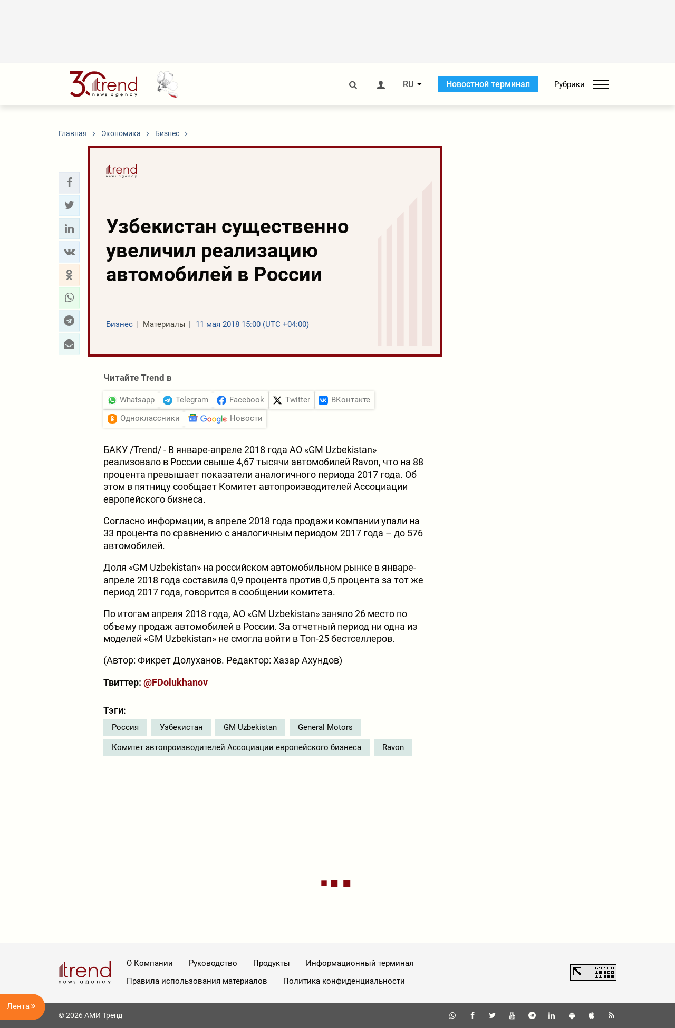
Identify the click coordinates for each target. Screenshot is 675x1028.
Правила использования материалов (197, 981)
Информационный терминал (360, 963)
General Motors (325, 727)
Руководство (213, 963)
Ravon (393, 747)
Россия (125, 727)
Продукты (271, 963)
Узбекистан (181, 727)
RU (408, 84)
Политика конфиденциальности (344, 981)
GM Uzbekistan (250, 727)
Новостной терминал (488, 84)
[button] (69, 182)
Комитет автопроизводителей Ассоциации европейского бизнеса (236, 747)
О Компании (150, 963)
